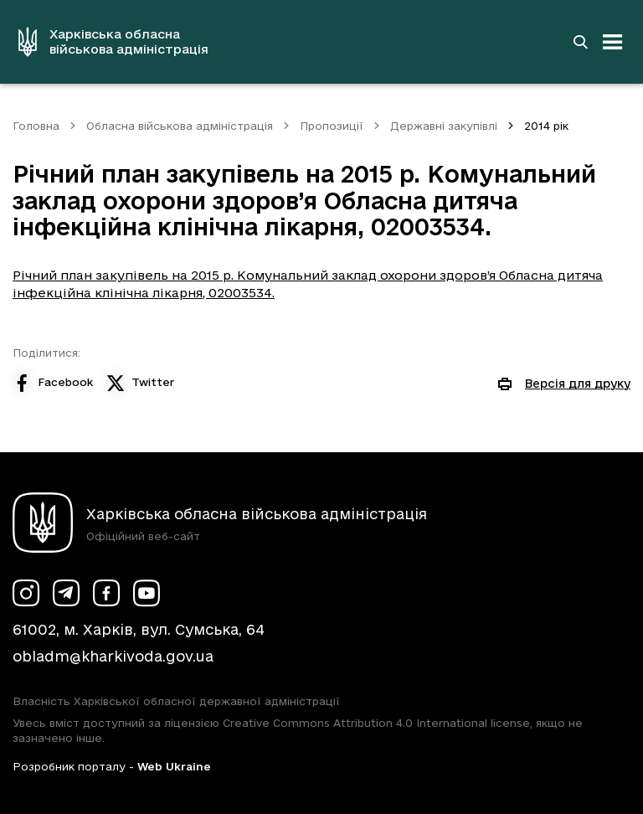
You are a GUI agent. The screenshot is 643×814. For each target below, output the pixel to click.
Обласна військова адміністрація (179, 125)
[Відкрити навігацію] (612, 42)
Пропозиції (331, 125)
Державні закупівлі (443, 125)
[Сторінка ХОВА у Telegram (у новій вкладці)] (66, 593)
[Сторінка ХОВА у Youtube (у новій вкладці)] (146, 593)
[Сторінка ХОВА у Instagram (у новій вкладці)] (26, 593)
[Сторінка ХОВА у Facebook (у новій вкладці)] (106, 593)
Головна (36, 125)
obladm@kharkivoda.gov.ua (113, 656)
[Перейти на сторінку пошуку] (580, 42)
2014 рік (546, 125)
